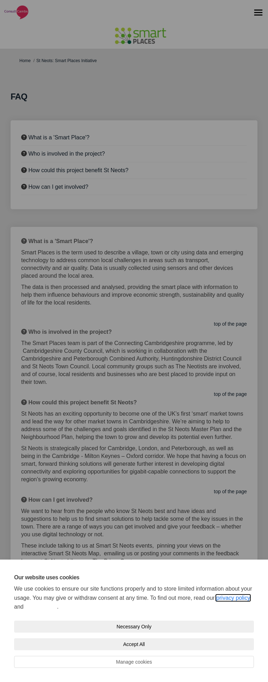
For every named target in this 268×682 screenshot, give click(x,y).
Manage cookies (134, 662)
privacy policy (233, 598)
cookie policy (41, 607)
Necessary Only (134, 626)
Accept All (134, 644)
